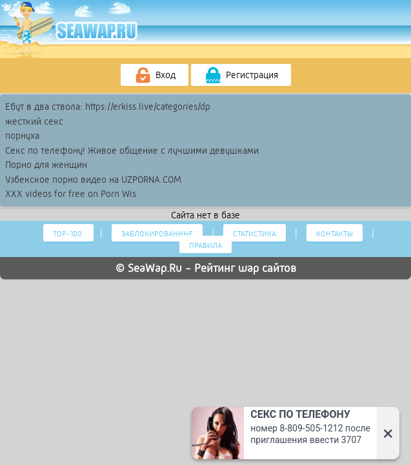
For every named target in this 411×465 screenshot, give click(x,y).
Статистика (254, 233)
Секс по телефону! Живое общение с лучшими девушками (132, 150)
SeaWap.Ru (155, 268)
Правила (205, 245)
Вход (154, 75)
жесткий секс (34, 121)
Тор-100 (68, 233)
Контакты (334, 233)
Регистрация (241, 75)
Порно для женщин (46, 164)
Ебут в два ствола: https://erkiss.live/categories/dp (107, 106)
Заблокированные (157, 233)
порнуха (22, 135)
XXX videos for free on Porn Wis (70, 194)
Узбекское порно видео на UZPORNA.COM (93, 179)
